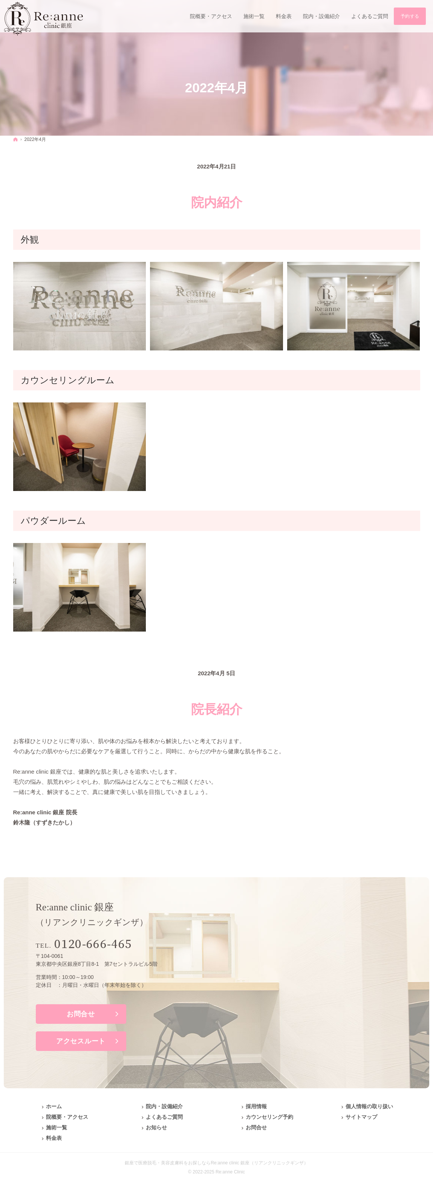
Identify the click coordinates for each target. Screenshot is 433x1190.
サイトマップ (361, 1117)
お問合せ (81, 1014)
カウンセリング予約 (269, 1117)
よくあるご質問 (164, 1117)
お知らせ (156, 1127)
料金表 (54, 1138)
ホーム (54, 1106)
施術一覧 (56, 1127)
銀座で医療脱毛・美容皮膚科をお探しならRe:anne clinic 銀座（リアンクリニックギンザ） (216, 1163)
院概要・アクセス (67, 1117)
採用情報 (256, 1106)
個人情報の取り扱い (369, 1106)
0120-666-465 (93, 944)
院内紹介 (216, 202)
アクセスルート (81, 1041)
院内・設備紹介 (164, 1106)
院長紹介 (216, 709)
